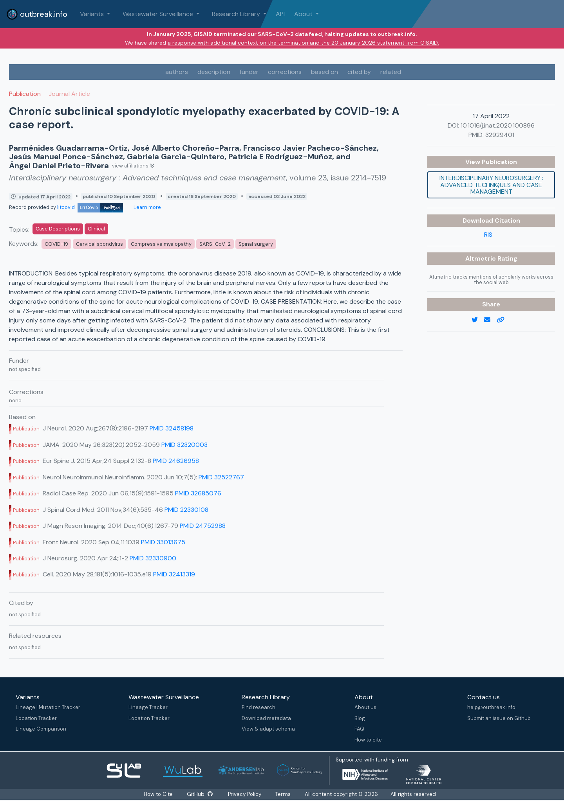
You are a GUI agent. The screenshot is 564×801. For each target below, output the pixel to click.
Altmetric (481, 258)
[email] (490, 320)
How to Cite (158, 794)
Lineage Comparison (41, 728)
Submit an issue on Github (499, 718)
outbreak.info (36, 14)
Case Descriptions (58, 228)
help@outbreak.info (491, 707)
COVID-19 (56, 244)
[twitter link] (478, 320)
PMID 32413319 (174, 574)
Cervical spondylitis (99, 244)
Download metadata (266, 718)
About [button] (304, 14)
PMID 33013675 (163, 542)
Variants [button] (92, 14)
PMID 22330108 (186, 510)
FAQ (359, 728)
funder (249, 72)
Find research (258, 707)
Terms (283, 794)
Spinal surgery (256, 244)
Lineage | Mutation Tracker (48, 707)
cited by (359, 72)
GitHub (199, 794)
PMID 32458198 (171, 428)
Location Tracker (36, 718)
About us (365, 707)
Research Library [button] (237, 14)
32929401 (499, 135)
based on (324, 72)
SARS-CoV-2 (215, 244)
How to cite (368, 739)
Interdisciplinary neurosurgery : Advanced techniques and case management (491, 185)
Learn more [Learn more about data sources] (146, 207)
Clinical (96, 228)
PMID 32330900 (153, 558)
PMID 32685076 (198, 493)
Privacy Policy (245, 794)
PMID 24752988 (203, 526)
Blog (359, 718)
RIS (488, 234)
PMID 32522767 (221, 477)
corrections (285, 72)
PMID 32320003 (184, 445)
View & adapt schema (268, 728)
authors (176, 72)
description (213, 72)
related (390, 72)
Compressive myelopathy (161, 244)
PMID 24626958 (176, 461)
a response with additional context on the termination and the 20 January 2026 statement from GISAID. (303, 42)
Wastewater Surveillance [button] (159, 14)
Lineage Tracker (148, 707)
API (280, 14)
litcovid (90, 207)
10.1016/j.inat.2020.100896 (498, 125)
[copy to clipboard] (504, 320)
